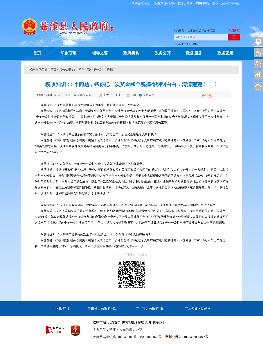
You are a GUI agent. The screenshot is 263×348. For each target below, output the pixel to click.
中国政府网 (61, 308)
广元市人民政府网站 (150, 308)
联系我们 (159, 322)
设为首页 (114, 322)
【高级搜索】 (234, 30)
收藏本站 (99, 322)
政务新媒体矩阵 (164, 3)
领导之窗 (100, 53)
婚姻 (195, 30)
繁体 (216, 3)
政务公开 (163, 53)
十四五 (211, 30)
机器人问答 (185, 3)
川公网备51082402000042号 (188, 337)
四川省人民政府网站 (102, 308)
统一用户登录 (230, 3)
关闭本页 (148, 95)
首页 (37, 53)
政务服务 (194, 53)
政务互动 (225, 53)
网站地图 (128, 322)
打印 (133, 95)
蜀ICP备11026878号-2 (148, 337)
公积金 (203, 30)
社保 (189, 30)
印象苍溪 (68, 53)
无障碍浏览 (202, 3)
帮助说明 (144, 322)
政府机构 (131, 53)
